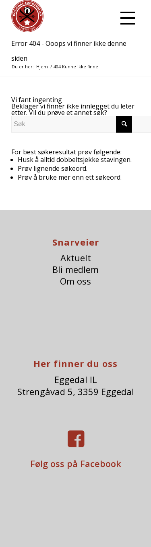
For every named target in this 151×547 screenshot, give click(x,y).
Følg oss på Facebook (75, 463)
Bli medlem (75, 269)
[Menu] (126, 16)
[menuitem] (126, 16)
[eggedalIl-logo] (62, 16)
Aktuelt (75, 258)
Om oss (75, 281)
